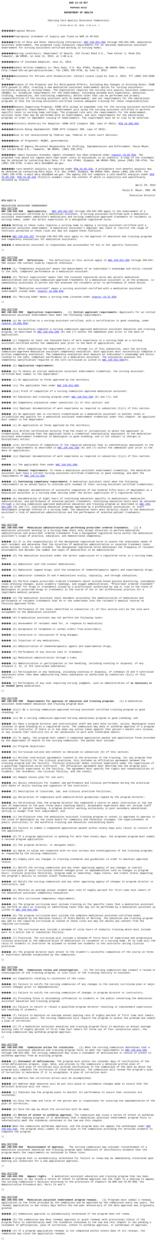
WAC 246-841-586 (95, 42)
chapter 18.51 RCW (104, 297)
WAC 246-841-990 (68, 385)
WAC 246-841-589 (26, 909)
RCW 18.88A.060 (129, 123)
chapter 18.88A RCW (50, 291)
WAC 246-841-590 (48, 332)
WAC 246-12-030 (35, 476)
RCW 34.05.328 (83, 169)
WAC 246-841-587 (62, 211)
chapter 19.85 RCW (123, 155)
